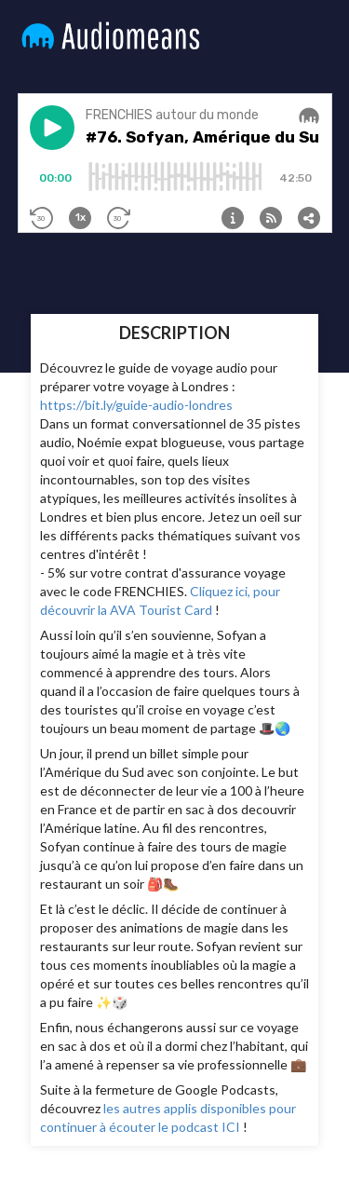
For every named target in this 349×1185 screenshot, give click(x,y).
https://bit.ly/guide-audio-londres (136, 405)
